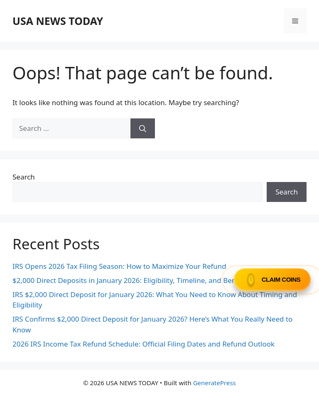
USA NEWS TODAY (57, 21)
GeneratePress (214, 383)
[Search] (142, 128)
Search (23, 177)
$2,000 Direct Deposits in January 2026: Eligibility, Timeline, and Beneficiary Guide (147, 280)
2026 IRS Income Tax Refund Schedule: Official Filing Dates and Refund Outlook (143, 344)
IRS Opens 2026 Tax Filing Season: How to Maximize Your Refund (119, 266)
